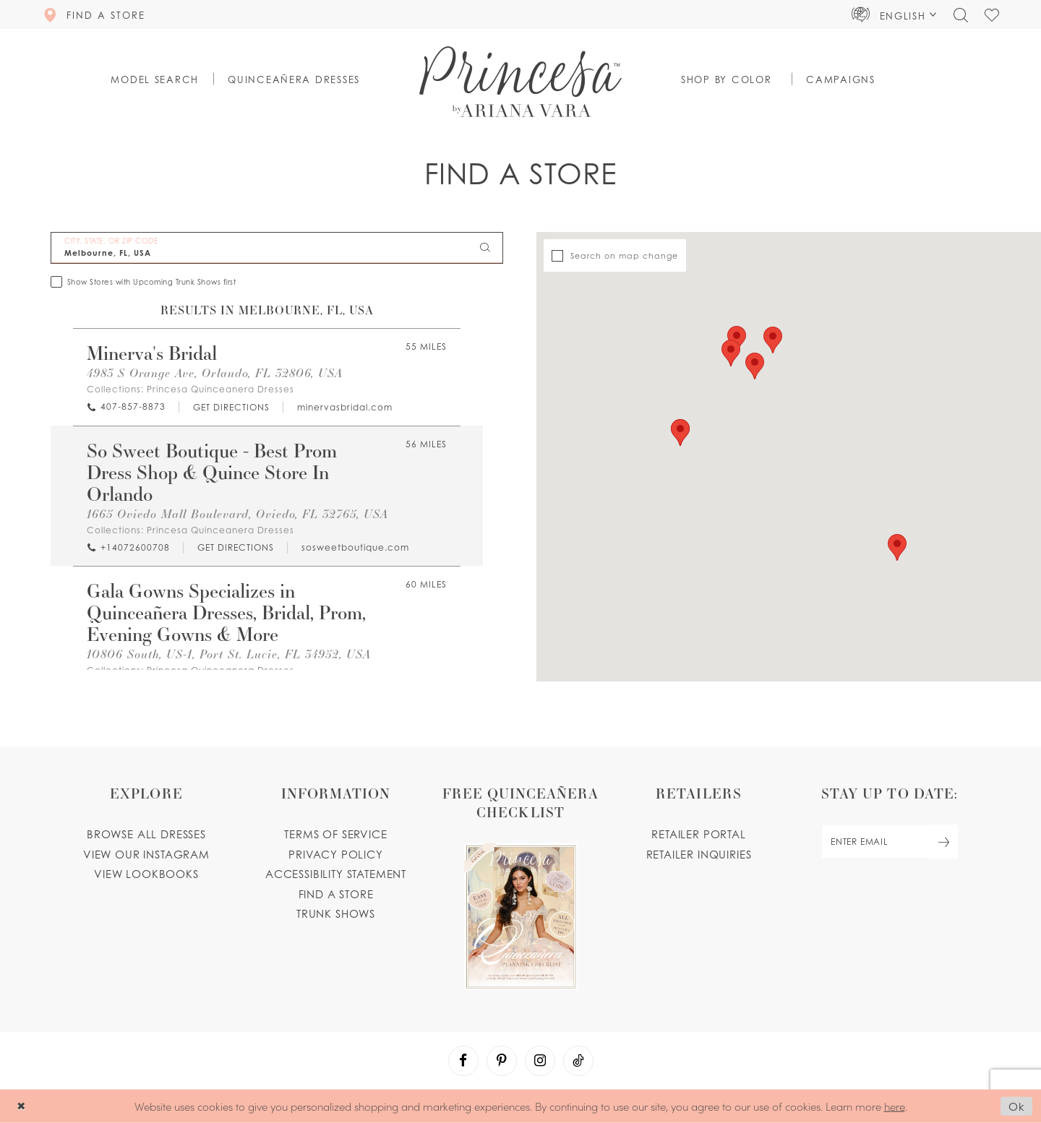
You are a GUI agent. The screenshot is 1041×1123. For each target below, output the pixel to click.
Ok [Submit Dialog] (1016, 1106)
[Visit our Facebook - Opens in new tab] (463, 1061)
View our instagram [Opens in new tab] (146, 854)
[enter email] (889, 842)
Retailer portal (698, 833)
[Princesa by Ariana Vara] (520, 81)
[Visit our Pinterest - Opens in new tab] (502, 1061)
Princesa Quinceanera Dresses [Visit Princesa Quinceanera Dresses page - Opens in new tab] (220, 389)
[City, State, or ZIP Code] (277, 248)
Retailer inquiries (699, 854)
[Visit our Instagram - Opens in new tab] (540, 1061)
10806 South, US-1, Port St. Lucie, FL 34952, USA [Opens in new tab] (229, 653)
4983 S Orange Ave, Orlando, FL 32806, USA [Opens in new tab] (215, 372)
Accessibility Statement (335, 873)
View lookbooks (146, 873)
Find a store (336, 893)
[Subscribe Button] (944, 842)
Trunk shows (335, 913)
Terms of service (335, 833)
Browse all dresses (146, 833)
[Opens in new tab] (230, 407)
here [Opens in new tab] (894, 1105)
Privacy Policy (335, 854)
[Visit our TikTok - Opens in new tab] (578, 1061)
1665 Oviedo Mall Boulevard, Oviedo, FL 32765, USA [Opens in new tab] (237, 513)
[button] (894, 14)
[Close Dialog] (21, 1106)
